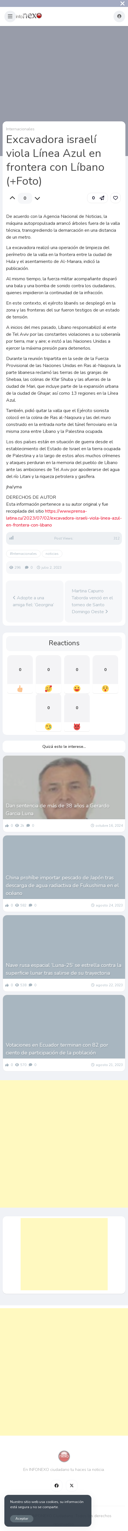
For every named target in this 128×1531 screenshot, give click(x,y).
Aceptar (21, 1518)
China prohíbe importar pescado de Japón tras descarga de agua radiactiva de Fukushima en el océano (62, 885)
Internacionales (20, 129)
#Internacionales (23, 553)
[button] (10, 16)
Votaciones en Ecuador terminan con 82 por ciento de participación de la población (57, 1048)
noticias (52, 553)
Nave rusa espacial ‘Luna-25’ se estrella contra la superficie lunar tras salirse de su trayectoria (63, 969)
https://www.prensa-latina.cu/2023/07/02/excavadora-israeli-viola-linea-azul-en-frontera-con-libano (64, 518)
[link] (115, 198)
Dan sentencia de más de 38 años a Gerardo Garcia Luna (57, 809)
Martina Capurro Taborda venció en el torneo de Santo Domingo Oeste (92, 601)
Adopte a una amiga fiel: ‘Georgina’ (33, 601)
